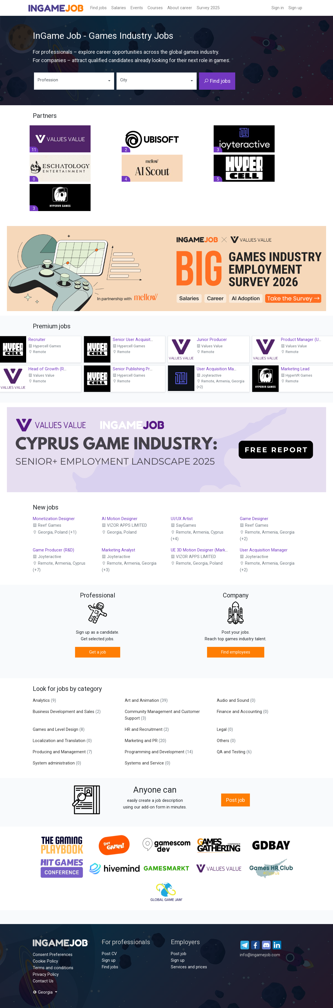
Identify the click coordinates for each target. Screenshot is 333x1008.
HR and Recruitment (147, 729)
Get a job (97, 652)
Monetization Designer (54, 518)
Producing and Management (62, 752)
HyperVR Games (296, 375)
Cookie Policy (45, 961)
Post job (235, 800)
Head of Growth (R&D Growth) (56, 369)
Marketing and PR (145, 740)
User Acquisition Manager (220, 369)
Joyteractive (209, 375)
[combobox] (74, 81)
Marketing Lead (295, 369)
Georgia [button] (43, 992)
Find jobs (98, 7)
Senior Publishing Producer (138, 369)
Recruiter (36, 339)
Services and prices (189, 967)
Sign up (295, 7)
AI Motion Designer (119, 518)
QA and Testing (234, 752)
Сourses (155, 7)
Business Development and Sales (67, 711)
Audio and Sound (236, 700)
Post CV (109, 953)
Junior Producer (212, 339)
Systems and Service (147, 763)
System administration (57, 763)
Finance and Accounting (242, 711)
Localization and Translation (62, 740)
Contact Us (43, 981)
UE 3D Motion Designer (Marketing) (203, 550)
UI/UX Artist (182, 518)
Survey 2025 (208, 7)
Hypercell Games (44, 346)
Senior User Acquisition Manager (143, 339)
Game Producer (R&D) (53, 550)
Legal (225, 729)
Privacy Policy (46, 974)
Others (226, 740)
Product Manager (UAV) (303, 339)
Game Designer (254, 518)
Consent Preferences (52, 954)
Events (137, 7)
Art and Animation (146, 700)
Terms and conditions (53, 967)
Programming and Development (159, 752)
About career (179, 7)
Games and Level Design (59, 729)
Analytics (44, 700)
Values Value (210, 346)
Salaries (118, 7)
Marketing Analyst (118, 550)
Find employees (235, 652)
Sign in (277, 7)
